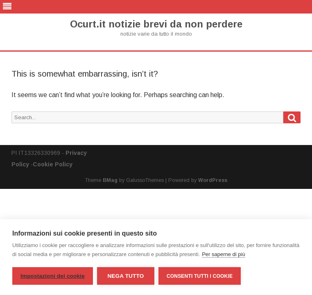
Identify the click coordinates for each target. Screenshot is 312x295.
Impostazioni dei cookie (52, 276)
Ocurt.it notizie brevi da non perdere (156, 24)
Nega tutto (125, 276)
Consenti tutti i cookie (200, 276)
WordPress (212, 180)
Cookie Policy (52, 164)
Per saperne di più (223, 254)
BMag (110, 180)
